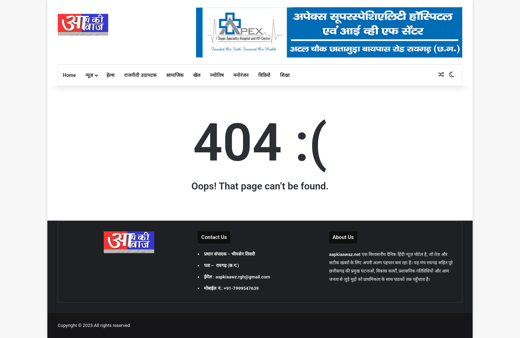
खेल (196, 75)
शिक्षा (285, 75)
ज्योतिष (217, 75)
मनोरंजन (241, 75)
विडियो (264, 75)
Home (69, 75)
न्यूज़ (89, 75)
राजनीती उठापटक (140, 75)
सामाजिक (175, 75)
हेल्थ (110, 75)
